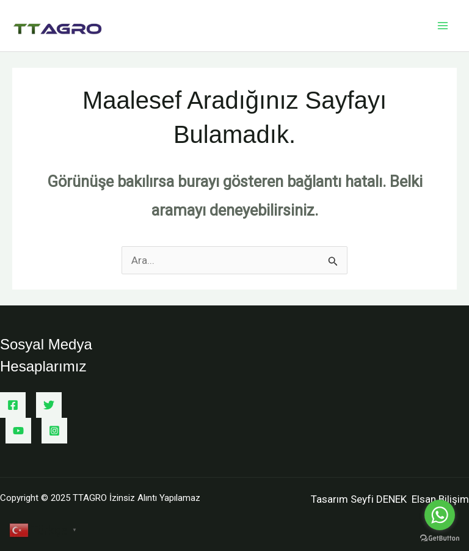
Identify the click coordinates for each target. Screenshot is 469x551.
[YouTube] (18, 430)
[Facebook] (13, 405)
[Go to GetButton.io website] (439, 538)
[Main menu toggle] (443, 26)
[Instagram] (54, 430)
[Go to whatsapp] (439, 515)
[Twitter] (49, 405)
